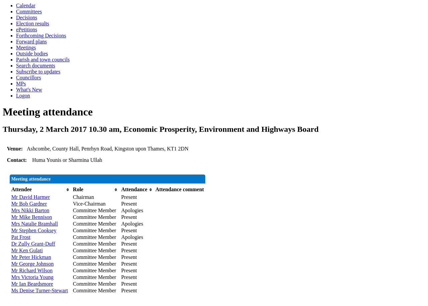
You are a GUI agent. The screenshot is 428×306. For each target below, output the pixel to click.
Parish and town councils (43, 59)
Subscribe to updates (38, 71)
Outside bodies (32, 53)
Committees (29, 11)
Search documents (35, 65)
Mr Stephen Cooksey (34, 230)
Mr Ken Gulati (27, 250)
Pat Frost (20, 237)
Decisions (26, 17)
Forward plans (31, 41)
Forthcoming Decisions (41, 35)
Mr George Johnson (32, 264)
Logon (23, 95)
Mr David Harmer (30, 197)
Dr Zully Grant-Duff (33, 244)
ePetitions (26, 29)
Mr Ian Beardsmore (32, 284)
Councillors (28, 77)
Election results (32, 23)
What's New (29, 89)
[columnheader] (40, 189)
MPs (21, 83)
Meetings (26, 47)
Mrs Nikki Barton (30, 210)
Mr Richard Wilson (32, 270)
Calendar (25, 5)
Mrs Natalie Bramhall (34, 224)
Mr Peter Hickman (31, 257)
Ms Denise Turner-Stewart (39, 290)
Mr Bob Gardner (29, 204)
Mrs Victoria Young (32, 277)
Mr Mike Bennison (31, 217)
